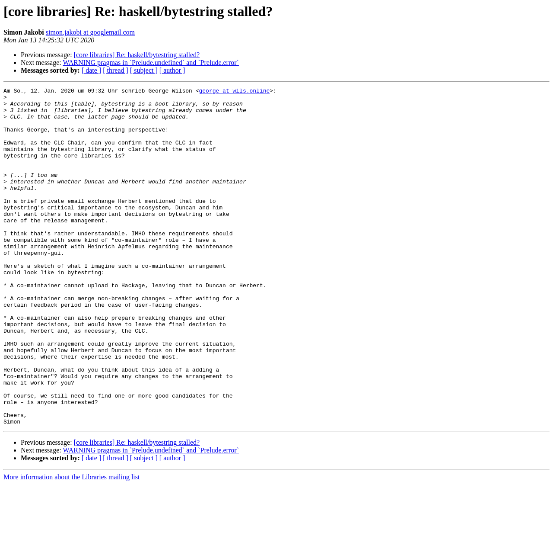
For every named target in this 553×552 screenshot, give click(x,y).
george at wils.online (234, 92)
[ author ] (172, 70)
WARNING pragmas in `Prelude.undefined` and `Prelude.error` (150, 62)
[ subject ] (144, 70)
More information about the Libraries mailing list (71, 544)
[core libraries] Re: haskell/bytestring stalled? (137, 54)
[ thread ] (115, 70)
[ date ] (91, 70)
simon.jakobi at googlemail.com (90, 32)
